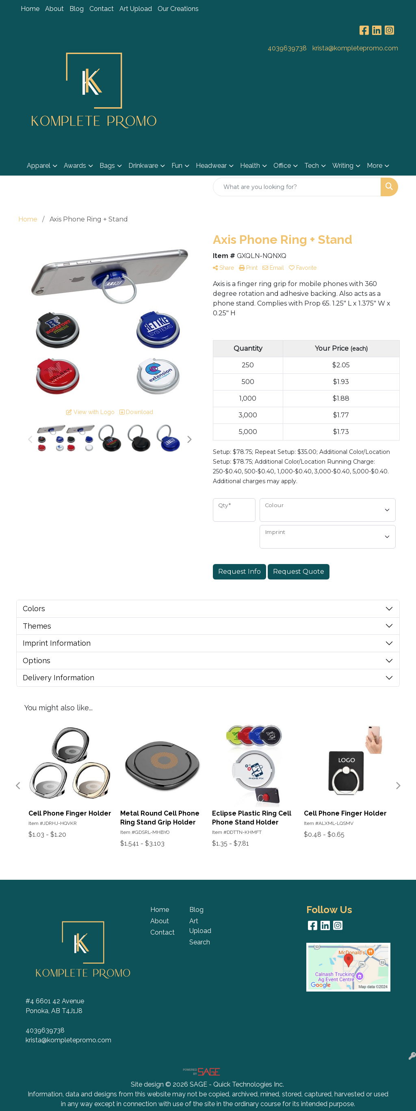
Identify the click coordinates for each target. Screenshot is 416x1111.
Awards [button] (75, 165)
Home (30, 9)
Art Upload (135, 9)
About (54, 9)
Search (199, 942)
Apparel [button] (38, 165)
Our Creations (178, 9)
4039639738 (287, 48)
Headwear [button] (211, 165)
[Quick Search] (297, 187)
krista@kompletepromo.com (355, 48)
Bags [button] (107, 165)
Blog (76, 9)
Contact (101, 9)
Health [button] (250, 165)
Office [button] (282, 165)
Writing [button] (342, 165)
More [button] (374, 165)
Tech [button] (311, 165)
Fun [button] (176, 165)
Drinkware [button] (143, 165)
